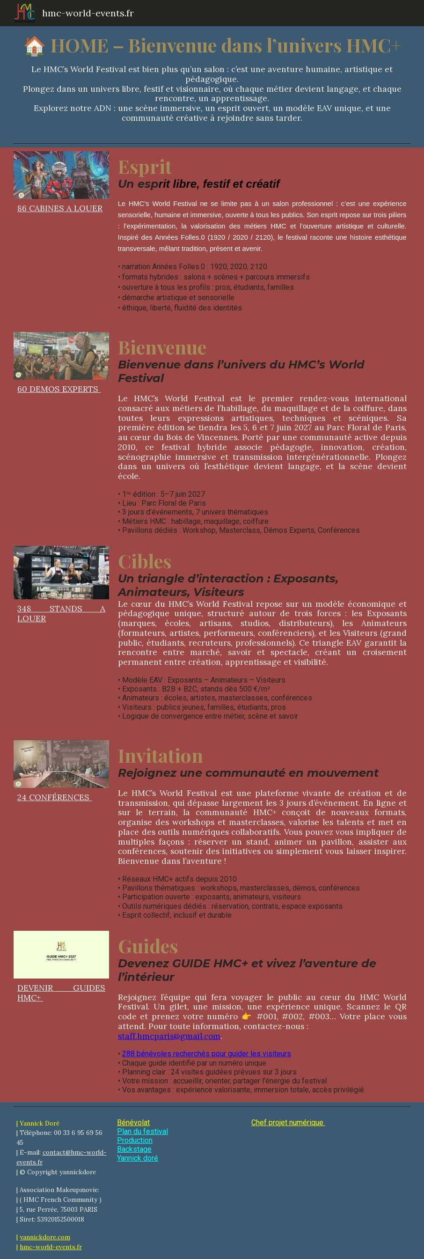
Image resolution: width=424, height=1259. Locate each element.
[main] (212, 82)
